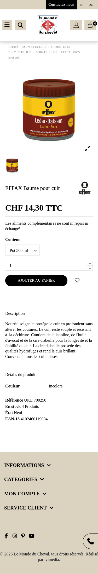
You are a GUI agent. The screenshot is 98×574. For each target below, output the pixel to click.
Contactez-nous (61, 4)
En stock (13, 406)
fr (81, 4)
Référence (14, 400)
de (91, 4)
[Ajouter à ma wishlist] (77, 280)
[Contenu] (22, 250)
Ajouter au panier (36, 280)
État (9, 412)
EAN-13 (12, 419)
